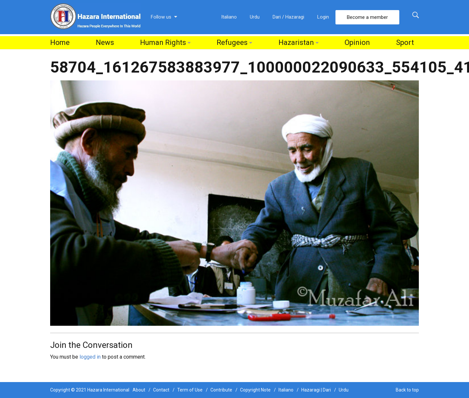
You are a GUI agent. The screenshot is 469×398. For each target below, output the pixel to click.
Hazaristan (296, 42)
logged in (90, 357)
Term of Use (190, 389)
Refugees (232, 42)
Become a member (367, 17)
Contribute (221, 389)
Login (323, 17)
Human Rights (163, 42)
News (105, 42)
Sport (405, 42)
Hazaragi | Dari (316, 389)
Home (60, 42)
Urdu (255, 17)
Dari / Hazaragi (288, 17)
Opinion (357, 42)
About (139, 389)
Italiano (229, 17)
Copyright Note (255, 389)
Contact (161, 389)
